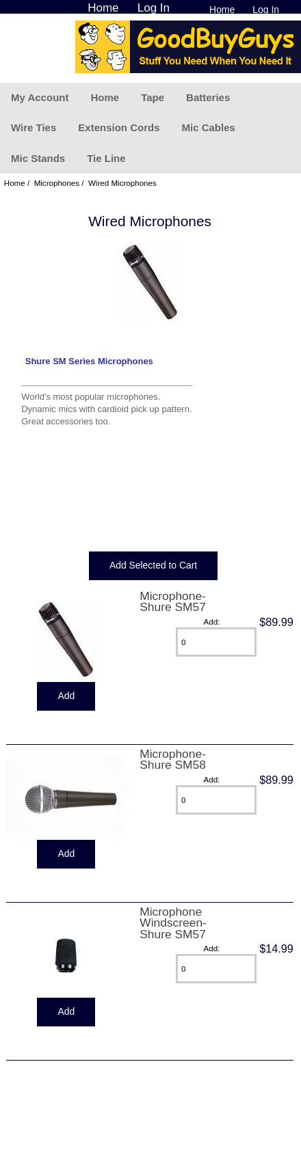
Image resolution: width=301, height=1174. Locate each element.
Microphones (56, 182)
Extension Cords (118, 127)
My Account (39, 97)
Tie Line (106, 158)
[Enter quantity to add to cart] (216, 642)
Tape (152, 97)
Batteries (208, 97)
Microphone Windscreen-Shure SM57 (173, 922)
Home (222, 9)
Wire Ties (33, 127)
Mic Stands (38, 158)
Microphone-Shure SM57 (173, 601)
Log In (265, 9)
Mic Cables (208, 127)
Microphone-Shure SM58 (173, 759)
